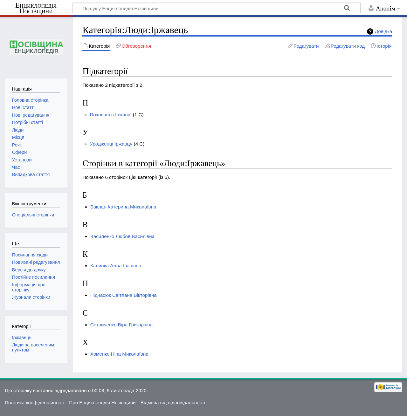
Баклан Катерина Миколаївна (123, 206)
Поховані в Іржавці (110, 114)
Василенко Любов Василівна (122, 236)
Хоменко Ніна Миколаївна (119, 354)
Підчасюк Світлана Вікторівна (123, 295)
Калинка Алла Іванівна (115, 265)
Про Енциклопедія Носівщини (102, 402)
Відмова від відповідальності (173, 402)
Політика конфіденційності (34, 402)
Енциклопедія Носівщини (36, 8)
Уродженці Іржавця (111, 144)
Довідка (383, 31)
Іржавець (21, 337)
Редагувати (306, 46)
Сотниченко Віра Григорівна (121, 324)
